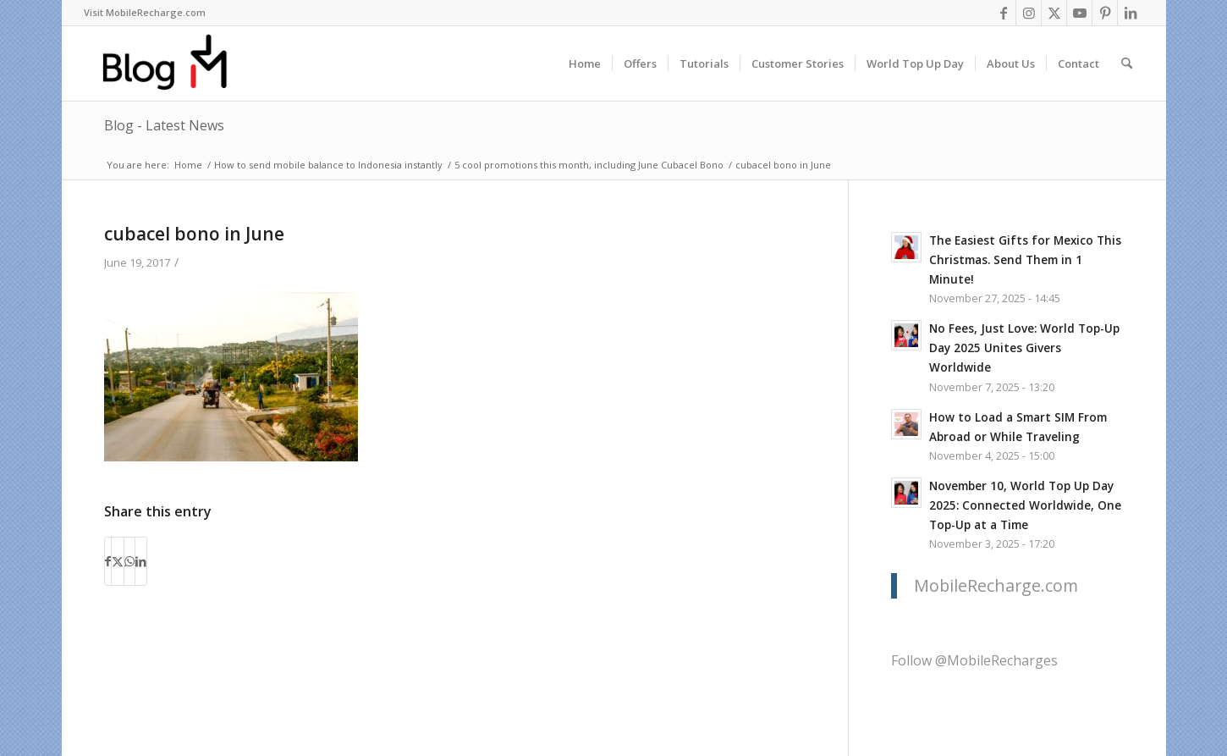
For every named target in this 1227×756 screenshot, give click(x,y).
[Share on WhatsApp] (129, 561)
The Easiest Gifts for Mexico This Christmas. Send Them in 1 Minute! (1025, 259)
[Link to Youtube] (1079, 12)
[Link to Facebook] (1003, 12)
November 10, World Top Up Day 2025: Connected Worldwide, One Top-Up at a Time (1025, 505)
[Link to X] (1054, 12)
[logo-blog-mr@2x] (175, 63)
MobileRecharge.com (996, 585)
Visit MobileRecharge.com (145, 12)
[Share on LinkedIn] (140, 561)
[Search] (1126, 63)
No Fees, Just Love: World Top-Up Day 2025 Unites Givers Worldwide (1024, 347)
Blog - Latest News (164, 125)
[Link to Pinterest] (1104, 12)
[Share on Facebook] (108, 561)
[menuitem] (145, 12)
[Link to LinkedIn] (1130, 12)
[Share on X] (118, 561)
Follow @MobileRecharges (974, 660)
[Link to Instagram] (1028, 12)
